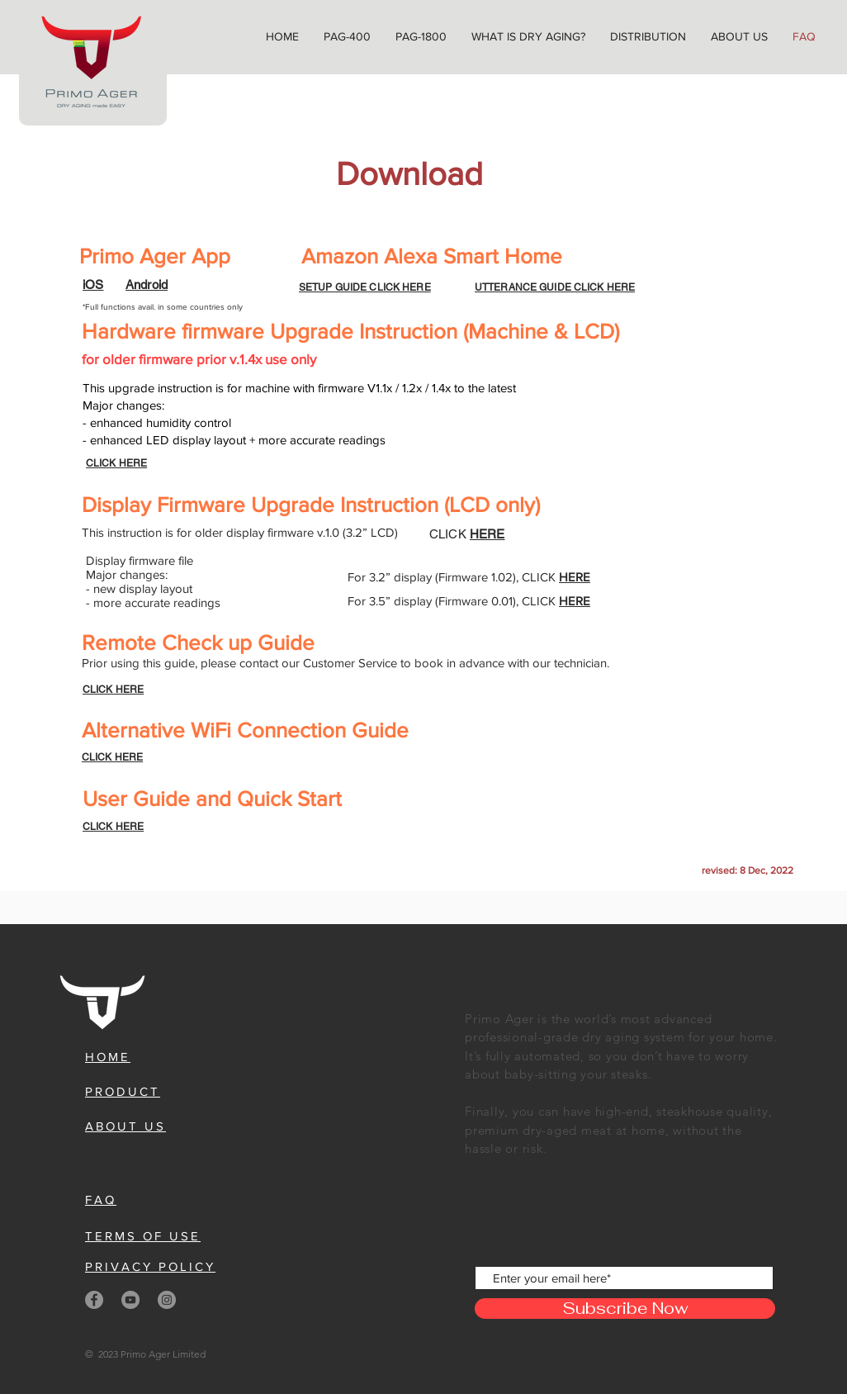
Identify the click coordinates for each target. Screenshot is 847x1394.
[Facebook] (94, 1300)
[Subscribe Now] (625, 1308)
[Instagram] (167, 1300)
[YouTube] (130, 1300)
